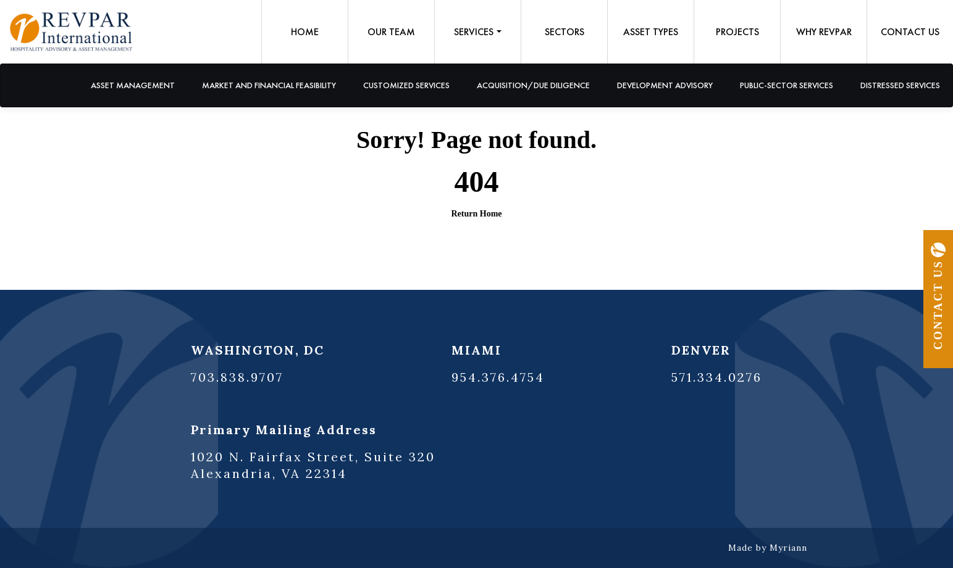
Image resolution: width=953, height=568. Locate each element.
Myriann (788, 547)
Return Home (476, 213)
